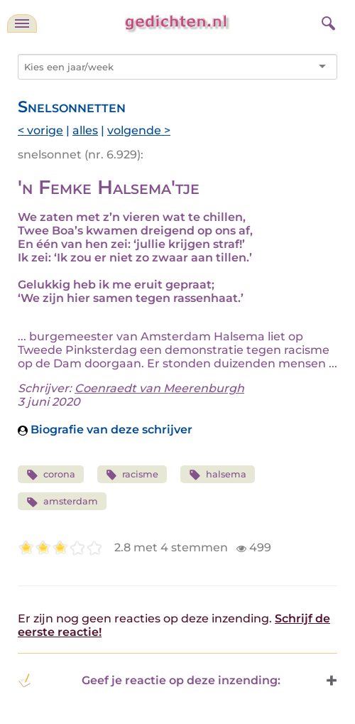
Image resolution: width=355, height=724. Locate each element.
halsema (217, 475)
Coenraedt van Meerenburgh (159, 388)
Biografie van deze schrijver (105, 429)
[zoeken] (327, 21)
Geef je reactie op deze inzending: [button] (149, 680)
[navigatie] (22, 23)
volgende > (138, 130)
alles (85, 130)
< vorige (40, 130)
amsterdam (62, 502)
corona (50, 475)
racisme (132, 475)
